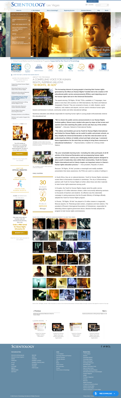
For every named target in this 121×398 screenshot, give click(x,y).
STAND (84, 375)
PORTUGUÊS (35, 367)
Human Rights (81, 67)
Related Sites (92, 1)
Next (83, 58)
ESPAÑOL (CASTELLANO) (38, 362)
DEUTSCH (13, 371)
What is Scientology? (52, 10)
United (14, 34)
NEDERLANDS (14, 369)
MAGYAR (34, 355)
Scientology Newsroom (88, 362)
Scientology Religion (87, 359)
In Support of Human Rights (18, 38)
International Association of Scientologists (92, 371)
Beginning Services (69, 10)
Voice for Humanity (60, 357)
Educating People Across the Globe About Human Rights (19, 89)
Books (106, 10)
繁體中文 (13, 368)
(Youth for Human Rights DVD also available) (20, 159)
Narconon (61, 67)
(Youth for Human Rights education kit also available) (20, 239)
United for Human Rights (88, 386)
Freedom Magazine (104, 70)
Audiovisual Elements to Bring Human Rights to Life (20, 102)
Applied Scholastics (38, 67)
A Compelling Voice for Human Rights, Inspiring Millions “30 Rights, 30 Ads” (20, 98)
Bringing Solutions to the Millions (20, 114)
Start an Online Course (88, 368)
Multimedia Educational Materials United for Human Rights (20, 93)
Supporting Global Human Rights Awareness (20, 85)
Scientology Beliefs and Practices (63, 355)
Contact (58, 368)
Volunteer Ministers (86, 10)
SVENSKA (34, 358)
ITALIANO (34, 366)
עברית (13, 362)
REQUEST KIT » (19, 233)
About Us (18, 10)
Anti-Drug (70, 67)
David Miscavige (87, 364)
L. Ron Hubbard (35, 10)
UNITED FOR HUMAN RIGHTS (31, 75)
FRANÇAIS (14, 360)
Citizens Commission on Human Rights (92, 389)
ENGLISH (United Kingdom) (17, 357)
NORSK (34, 357)
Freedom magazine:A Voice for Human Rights (20, 42)
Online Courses (59, 364)
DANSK (13, 358)
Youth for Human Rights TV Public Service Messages (19, 29)
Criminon (50, 67)
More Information (60, 366)
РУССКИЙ (13, 366)
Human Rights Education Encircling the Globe (18, 111)
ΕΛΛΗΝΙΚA (34, 364)
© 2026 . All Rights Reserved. (25, 396)
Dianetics (85, 355)
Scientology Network (87, 357)
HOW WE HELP (18, 75)
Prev (38, 58)
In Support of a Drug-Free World (90, 384)
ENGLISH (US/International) (17, 355)
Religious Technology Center (89, 366)
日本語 (12, 364)
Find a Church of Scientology (62, 369)
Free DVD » (19, 154)
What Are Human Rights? (20, 24)
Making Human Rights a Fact (19, 20)
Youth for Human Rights (88, 387)
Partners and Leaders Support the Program (21, 118)
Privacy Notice (86, 396)
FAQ (98, 10)
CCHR (91, 67)
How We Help (16, 71)
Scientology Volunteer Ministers (90, 369)
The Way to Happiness (27, 67)
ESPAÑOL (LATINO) (36, 360)
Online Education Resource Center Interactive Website (19, 107)
